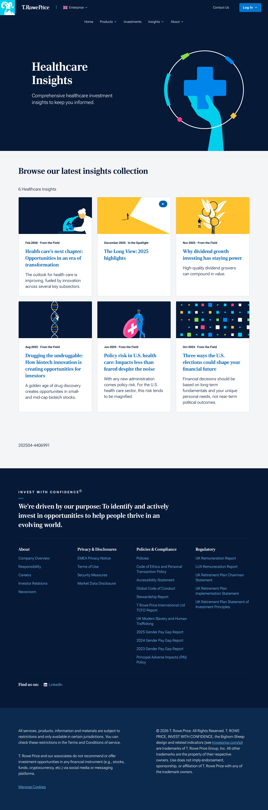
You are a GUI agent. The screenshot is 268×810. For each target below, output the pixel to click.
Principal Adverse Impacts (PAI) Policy (162, 659)
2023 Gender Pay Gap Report (160, 648)
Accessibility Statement (155, 580)
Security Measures (92, 575)
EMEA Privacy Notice (94, 558)
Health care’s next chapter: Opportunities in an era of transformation (53, 258)
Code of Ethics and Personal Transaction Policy (159, 569)
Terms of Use (88, 566)
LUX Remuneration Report (217, 566)
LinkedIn (55, 684)
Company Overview (34, 558)
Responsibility (29, 566)
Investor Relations (33, 583)
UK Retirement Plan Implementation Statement (217, 591)
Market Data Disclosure (96, 583)
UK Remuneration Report (216, 558)
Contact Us (221, 7)
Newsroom (27, 591)
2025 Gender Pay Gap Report (160, 632)
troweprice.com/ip (226, 742)
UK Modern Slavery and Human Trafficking (162, 621)
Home (88, 22)
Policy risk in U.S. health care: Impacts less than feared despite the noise (130, 362)
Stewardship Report (153, 597)
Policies (143, 558)
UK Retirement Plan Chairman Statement (220, 577)
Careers (24, 575)
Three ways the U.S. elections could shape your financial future (211, 362)
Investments (133, 22)
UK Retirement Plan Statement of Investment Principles (222, 604)
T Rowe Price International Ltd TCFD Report (161, 607)
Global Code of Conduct (156, 588)
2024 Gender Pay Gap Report (160, 640)
